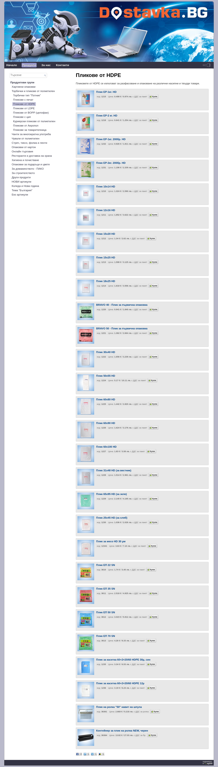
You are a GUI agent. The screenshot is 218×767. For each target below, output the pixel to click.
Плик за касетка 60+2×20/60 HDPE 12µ (120, 683)
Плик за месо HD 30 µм (111, 541)
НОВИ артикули (21, 181)
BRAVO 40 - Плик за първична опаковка (121, 304)
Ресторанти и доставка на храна (32, 155)
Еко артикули (20, 194)
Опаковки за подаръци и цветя (31, 164)
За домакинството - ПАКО (28, 168)
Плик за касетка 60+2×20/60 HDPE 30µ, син (123, 659)
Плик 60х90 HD (105, 423)
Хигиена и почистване (25, 160)
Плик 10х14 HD (105, 186)
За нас (46, 65)
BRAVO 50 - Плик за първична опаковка (121, 328)
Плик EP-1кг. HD (106, 91)
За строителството (23, 173)
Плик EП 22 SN (105, 565)
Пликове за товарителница (29, 129)
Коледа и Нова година (25, 186)
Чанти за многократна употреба (31, 134)
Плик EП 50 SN (105, 612)
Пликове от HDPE (24, 104)
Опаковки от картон (24, 147)
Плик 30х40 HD (105, 352)
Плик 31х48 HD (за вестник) (113, 470)
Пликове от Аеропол (25, 125)
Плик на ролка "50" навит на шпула (119, 706)
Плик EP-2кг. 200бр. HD (111, 162)
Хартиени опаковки (23, 86)
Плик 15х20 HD (105, 233)
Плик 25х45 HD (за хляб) (111, 517)
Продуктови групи (22, 82)
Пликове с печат (23, 99)
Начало (11, 65)
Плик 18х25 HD (105, 281)
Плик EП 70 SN (105, 636)
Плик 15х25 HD (105, 257)
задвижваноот (208, 762)
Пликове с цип (22, 116)
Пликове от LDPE (24, 108)
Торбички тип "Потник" (27, 95)
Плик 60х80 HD (105, 399)
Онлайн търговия (22, 151)
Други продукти (21, 177)
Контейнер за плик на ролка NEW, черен (122, 730)
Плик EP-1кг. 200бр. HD (111, 139)
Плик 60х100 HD (106, 446)
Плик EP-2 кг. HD (106, 115)
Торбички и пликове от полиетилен (33, 91)
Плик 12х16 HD (105, 210)
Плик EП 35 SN (105, 588)
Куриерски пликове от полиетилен (34, 121)
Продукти (29, 65)
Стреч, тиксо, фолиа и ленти (29, 142)
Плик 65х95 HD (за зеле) (111, 494)
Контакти (62, 65)
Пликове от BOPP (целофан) (31, 112)
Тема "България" (22, 190)
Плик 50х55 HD (105, 375)
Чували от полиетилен (25, 138)
